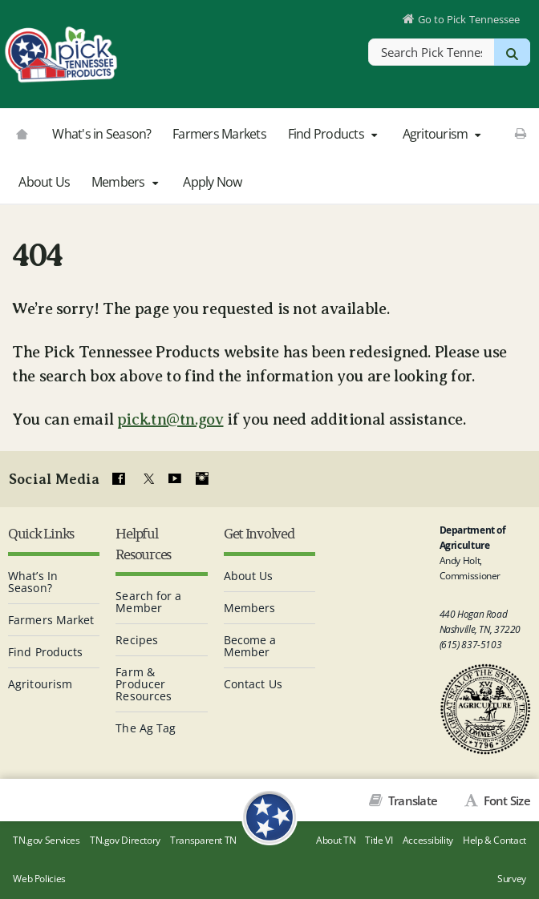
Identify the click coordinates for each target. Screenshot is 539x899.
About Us (44, 182)
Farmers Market (51, 619)
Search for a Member (148, 601)
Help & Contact (494, 840)
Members (126, 182)
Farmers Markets (219, 134)
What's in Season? (101, 134)
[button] (374, 134)
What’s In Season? (33, 581)
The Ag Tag (146, 728)
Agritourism (444, 134)
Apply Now (212, 182)
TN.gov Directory (125, 840)
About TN (335, 840)
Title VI (378, 840)
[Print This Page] (520, 133)
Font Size (505, 800)
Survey (511, 878)
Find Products (334, 134)
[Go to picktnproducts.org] (21, 132)
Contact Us (253, 683)
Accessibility (428, 840)
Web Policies (39, 878)
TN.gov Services (46, 840)
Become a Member (250, 645)
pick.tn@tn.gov (170, 419)
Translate (412, 800)
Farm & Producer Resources (144, 683)
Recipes (137, 639)
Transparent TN (203, 840)
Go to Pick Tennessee (469, 19)
